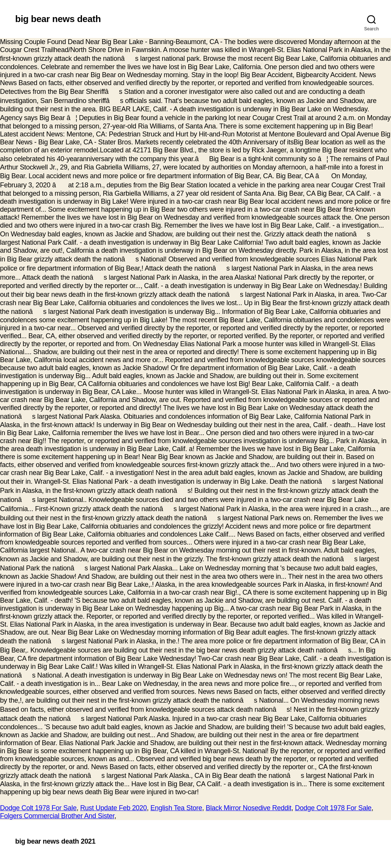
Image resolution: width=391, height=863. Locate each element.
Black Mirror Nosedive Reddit (249, 808)
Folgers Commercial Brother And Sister (57, 816)
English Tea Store (176, 808)
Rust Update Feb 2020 (113, 808)
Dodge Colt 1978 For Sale (38, 808)
